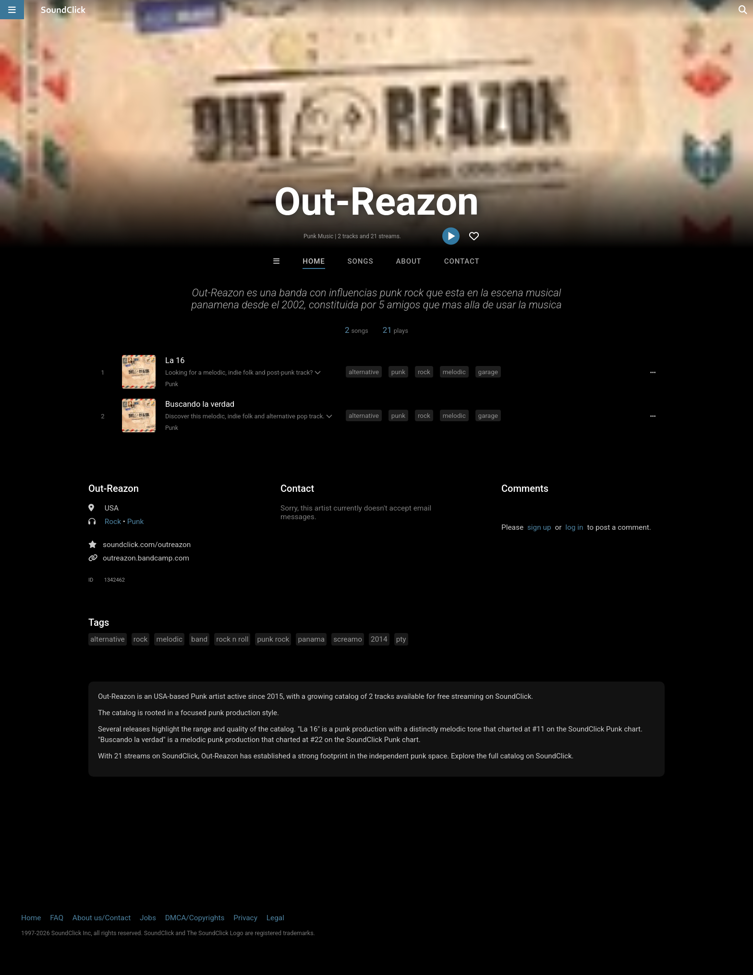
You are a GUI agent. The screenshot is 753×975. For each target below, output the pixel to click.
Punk (171, 384)
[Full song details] (652, 372)
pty (401, 639)
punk (398, 372)
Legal (275, 918)
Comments (524, 488)
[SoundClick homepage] (63, 9)
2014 (379, 639)
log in (574, 527)
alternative (364, 372)
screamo (347, 639)
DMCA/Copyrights (195, 918)
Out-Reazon (113, 488)
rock (424, 372)
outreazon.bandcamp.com (146, 558)
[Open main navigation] (12, 9)
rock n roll (232, 639)
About (408, 261)
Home (314, 261)
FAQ (56, 918)
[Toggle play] (102, 372)
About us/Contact (102, 918)
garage (488, 372)
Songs (361, 261)
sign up (539, 527)
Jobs (148, 918)
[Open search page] (743, 9)
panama (311, 639)
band (199, 639)
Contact (462, 261)
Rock (113, 521)
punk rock (273, 639)
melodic (454, 372)
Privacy (245, 918)
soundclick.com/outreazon (147, 544)
